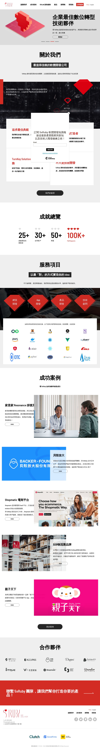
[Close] (69, 113)
